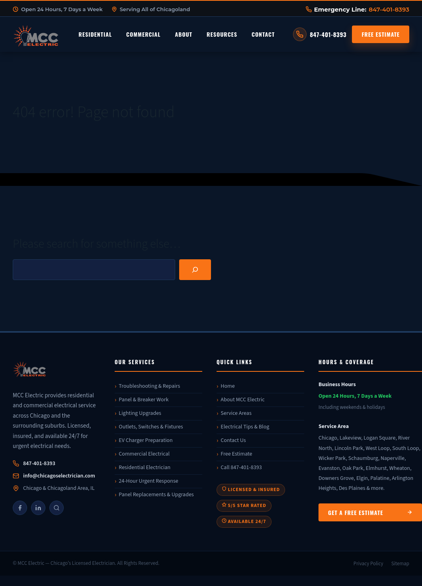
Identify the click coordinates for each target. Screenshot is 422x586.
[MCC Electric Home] (58, 34)
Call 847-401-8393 (241, 468)
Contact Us (233, 440)
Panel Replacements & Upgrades (156, 495)
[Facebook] (20, 508)
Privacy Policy (368, 563)
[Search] (195, 269)
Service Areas (236, 413)
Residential (95, 34)
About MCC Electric (242, 400)
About (183, 34)
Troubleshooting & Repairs (149, 386)
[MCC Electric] (56, 370)
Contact (263, 34)
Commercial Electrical (144, 454)
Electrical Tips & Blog (245, 427)
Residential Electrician (144, 468)
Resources (222, 34)
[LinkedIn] (38, 508)
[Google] (56, 508)
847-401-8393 (389, 9)
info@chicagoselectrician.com (59, 476)
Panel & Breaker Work (143, 400)
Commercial (143, 34)
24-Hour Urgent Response (148, 481)
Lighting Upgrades (140, 413)
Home (227, 386)
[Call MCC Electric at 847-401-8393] (319, 34)
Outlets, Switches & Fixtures (151, 427)
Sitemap (400, 563)
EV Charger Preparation (145, 440)
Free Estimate (380, 34)
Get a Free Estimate (370, 512)
